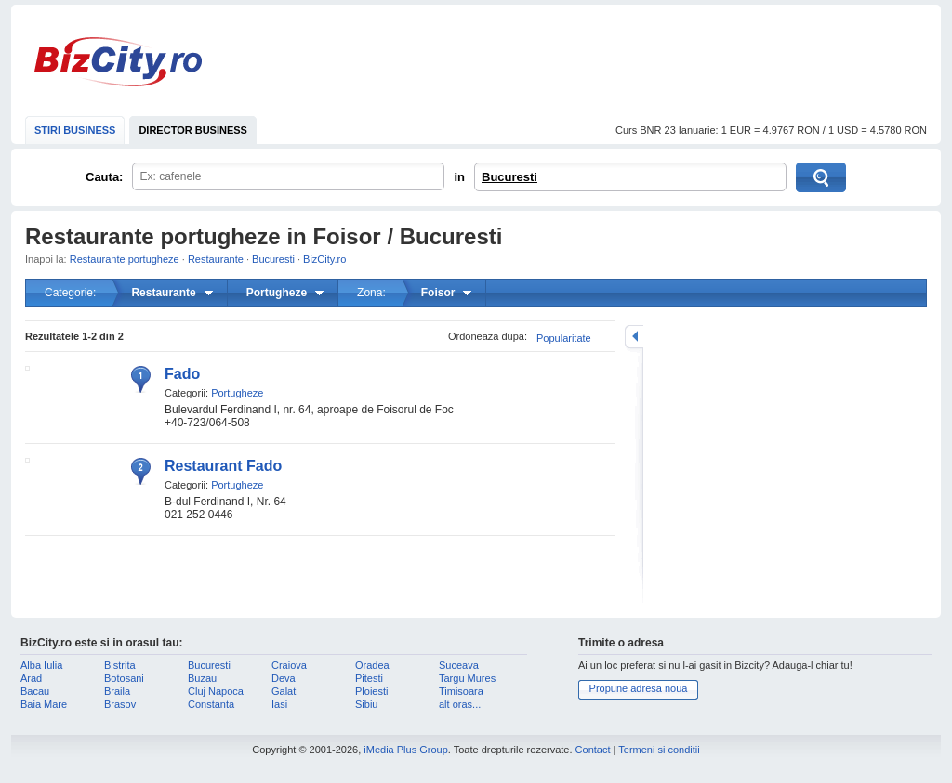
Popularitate (563, 338)
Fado (182, 374)
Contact (593, 749)
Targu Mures (467, 678)
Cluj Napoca (216, 691)
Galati (284, 691)
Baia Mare (43, 704)
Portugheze (237, 392)
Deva (283, 678)
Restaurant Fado (223, 466)
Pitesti (369, 678)
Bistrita (120, 665)
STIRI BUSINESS (74, 130)
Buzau (202, 678)
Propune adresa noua (638, 688)
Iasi (279, 704)
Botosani (124, 678)
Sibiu (366, 704)
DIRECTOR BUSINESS (193, 130)
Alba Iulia (41, 665)
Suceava (459, 665)
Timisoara (461, 691)
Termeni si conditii (658, 749)
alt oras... (460, 704)
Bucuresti (509, 177)
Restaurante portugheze (124, 259)
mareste (634, 336)
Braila (117, 691)
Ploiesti (371, 691)
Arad (31, 678)
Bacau (34, 691)
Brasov (120, 704)
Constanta (211, 704)
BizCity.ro (118, 61)
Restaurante (216, 259)
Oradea (372, 665)
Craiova (289, 665)
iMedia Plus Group (406, 749)
